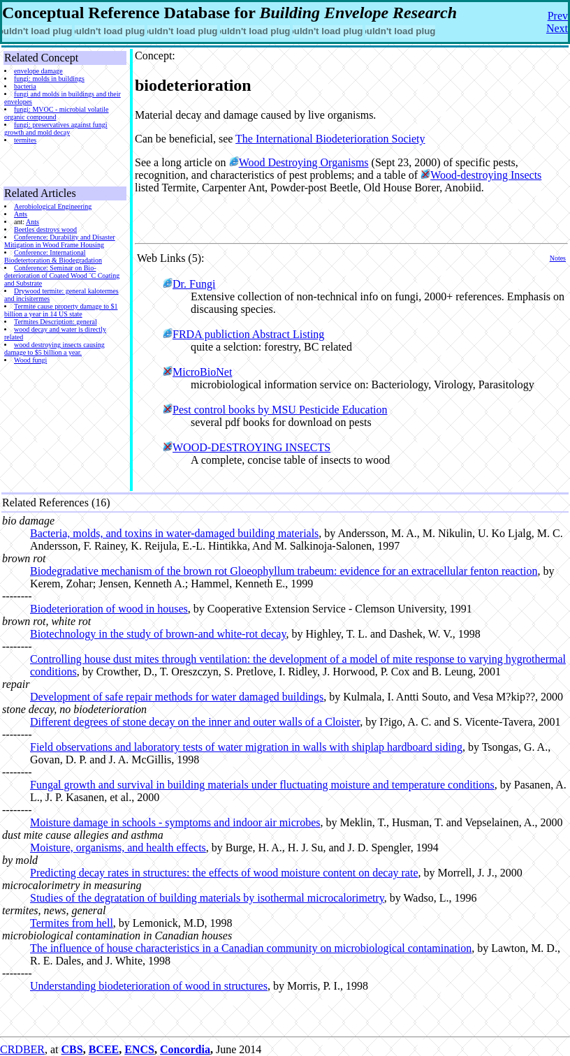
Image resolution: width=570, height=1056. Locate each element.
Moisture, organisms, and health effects (118, 847)
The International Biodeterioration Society (330, 139)
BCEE (104, 1049)
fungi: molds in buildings (49, 78)
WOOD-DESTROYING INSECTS (251, 447)
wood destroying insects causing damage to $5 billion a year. (54, 348)
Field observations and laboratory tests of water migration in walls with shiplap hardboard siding (246, 747)
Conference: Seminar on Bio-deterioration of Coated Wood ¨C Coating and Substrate (61, 275)
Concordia (185, 1049)
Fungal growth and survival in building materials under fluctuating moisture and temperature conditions (262, 785)
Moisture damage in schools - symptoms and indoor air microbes (175, 822)
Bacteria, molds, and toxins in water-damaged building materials (174, 533)
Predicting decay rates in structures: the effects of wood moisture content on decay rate (224, 873)
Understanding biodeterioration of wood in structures (149, 986)
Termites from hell (71, 923)
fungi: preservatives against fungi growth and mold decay (56, 128)
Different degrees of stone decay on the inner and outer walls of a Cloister (195, 722)
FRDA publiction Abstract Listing (248, 334)
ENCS (139, 1049)
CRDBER (22, 1049)
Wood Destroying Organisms (304, 162)
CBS (72, 1049)
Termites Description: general (55, 321)
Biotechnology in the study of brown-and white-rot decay (158, 634)
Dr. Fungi (194, 284)
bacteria (25, 86)
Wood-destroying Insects (485, 175)
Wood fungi (30, 360)
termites (25, 140)
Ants (20, 214)
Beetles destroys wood (45, 229)
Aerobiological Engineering (53, 206)
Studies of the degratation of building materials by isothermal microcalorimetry (207, 898)
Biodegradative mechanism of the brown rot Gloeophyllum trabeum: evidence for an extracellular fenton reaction (283, 571)
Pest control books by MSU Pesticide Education (280, 410)
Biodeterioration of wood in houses (109, 609)
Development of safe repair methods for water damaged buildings (176, 697)
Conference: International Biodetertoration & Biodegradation (53, 256)
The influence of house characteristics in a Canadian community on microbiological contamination (251, 948)
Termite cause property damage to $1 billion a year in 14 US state (60, 310)
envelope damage (38, 71)
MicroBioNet (202, 372)
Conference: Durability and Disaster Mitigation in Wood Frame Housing (59, 241)
